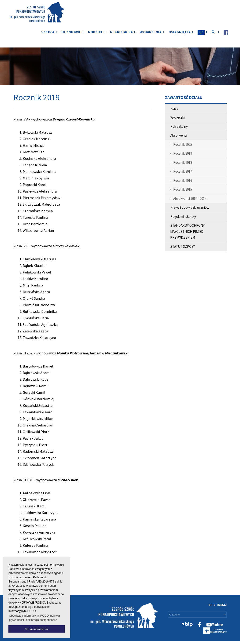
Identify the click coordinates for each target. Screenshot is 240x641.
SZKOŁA (49, 35)
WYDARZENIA (152, 35)
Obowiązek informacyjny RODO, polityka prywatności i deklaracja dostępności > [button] (34, 618)
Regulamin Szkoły (183, 216)
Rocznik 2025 (182, 144)
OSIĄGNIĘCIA (181, 35)
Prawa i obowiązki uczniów (189, 207)
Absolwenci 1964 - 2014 (189, 198)
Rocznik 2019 (182, 153)
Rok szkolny (179, 126)
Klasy (174, 108)
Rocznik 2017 (182, 171)
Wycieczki (177, 117)
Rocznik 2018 (182, 162)
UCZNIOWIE (72, 35)
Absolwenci (178, 135)
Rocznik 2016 (182, 180)
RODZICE (97, 35)
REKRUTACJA (122, 35)
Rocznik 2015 (182, 189)
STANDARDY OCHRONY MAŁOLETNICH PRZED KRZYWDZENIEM (187, 231)
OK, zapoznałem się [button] (36, 629)
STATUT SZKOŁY (182, 246)
